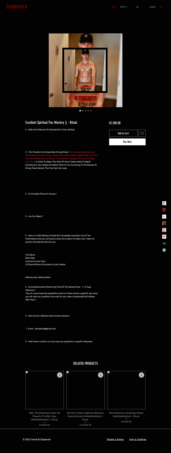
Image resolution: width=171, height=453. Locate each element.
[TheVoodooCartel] (164, 223)
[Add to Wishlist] (142, 133)
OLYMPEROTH (16, 7)
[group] (85, 399)
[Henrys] (164, 217)
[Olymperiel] (164, 203)
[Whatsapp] (164, 250)
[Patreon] (164, 237)
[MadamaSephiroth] (164, 243)
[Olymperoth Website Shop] (164, 210)
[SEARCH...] (125, 7)
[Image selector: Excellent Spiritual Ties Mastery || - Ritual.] (80, 110)
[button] (162, 6)
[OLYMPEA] (164, 230)
